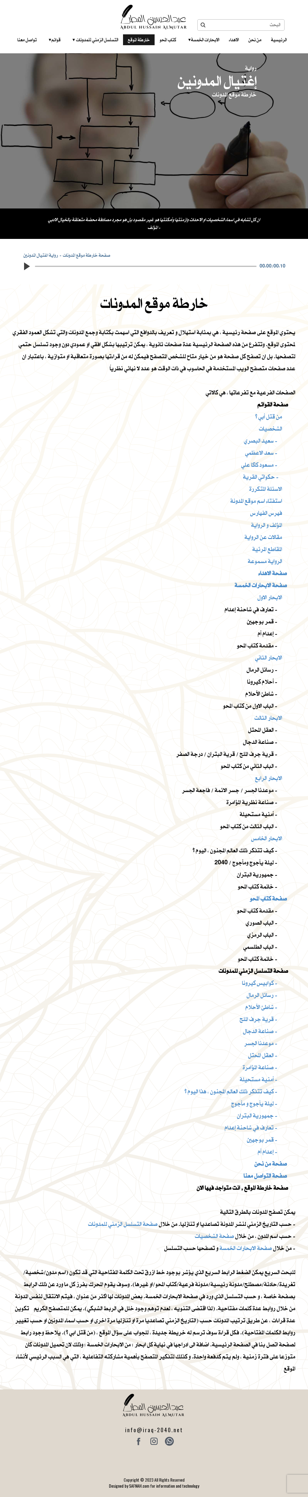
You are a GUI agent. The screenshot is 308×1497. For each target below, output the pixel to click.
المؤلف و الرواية (266, 525)
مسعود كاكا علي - (259, 465)
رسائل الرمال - (262, 995)
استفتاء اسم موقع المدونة (256, 501)
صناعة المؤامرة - (260, 1067)
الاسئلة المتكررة (265, 489)
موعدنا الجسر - (260, 1043)
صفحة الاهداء (272, 573)
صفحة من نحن (270, 1164)
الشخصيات (270, 428)
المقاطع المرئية (267, 549)
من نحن (254, 39)
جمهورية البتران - (257, 1115)
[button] (26, 266)
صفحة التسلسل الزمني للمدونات (123, 1224)
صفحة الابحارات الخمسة (261, 585)
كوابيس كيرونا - (259, 983)
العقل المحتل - (262, 1055)
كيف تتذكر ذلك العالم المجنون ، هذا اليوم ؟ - (231, 1091)
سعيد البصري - (260, 441)
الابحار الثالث (268, 718)
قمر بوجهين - (262, 1139)
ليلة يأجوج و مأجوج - (254, 1103)
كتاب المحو (167, 39)
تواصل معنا (27, 39)
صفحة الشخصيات (214, 1236)
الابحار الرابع (268, 778)
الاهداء (234, 39)
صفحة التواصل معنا (265, 1176)
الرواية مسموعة (265, 561)
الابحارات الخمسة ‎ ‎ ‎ (203, 39)
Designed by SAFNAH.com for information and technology (154, 1486)
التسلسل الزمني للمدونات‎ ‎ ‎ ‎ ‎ (95, 39)
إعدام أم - (267, 1152)
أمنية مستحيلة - (258, 1079)
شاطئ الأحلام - (261, 1007)
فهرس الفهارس (266, 513)
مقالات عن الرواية (263, 537)
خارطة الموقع (139, 39)
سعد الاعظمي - (261, 453)
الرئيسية (279, 39)
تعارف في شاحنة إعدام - (251, 1127)
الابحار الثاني (268, 657)
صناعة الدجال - (260, 1031)
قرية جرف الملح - (258, 1019)
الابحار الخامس (266, 838)
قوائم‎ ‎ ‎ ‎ (54, 39)
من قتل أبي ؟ (268, 416)
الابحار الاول (269, 597)
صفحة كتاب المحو (268, 898)
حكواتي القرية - (261, 477)
